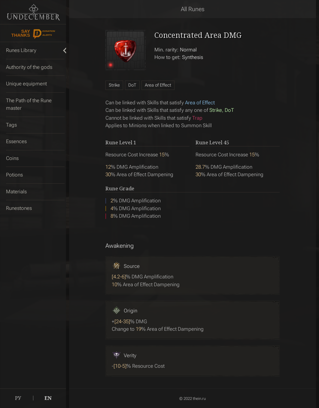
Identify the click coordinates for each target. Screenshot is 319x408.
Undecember (33, 12)
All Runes (193, 9)
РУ (18, 398)
